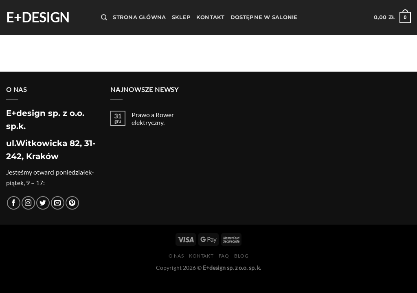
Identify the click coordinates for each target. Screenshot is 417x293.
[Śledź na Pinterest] (72, 203)
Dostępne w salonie (264, 17)
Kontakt (210, 17)
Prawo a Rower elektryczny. (153, 118)
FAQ (224, 256)
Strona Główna (139, 17)
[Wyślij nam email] (57, 203)
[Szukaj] (104, 17)
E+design (37, 17)
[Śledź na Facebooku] (13, 203)
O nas (176, 256)
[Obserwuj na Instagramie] (28, 203)
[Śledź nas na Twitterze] (43, 203)
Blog (241, 256)
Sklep (181, 17)
